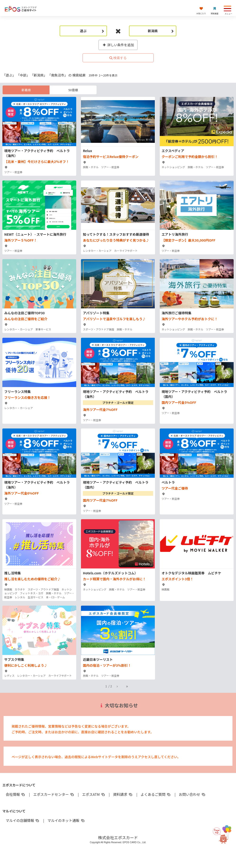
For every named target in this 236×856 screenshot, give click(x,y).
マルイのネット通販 (66, 820)
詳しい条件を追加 (118, 44)
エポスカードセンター (53, 794)
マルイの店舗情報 (23, 820)
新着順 (26, 90)
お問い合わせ (192, 794)
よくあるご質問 (156, 794)
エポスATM (94, 794)
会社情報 (16, 794)
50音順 (73, 90)
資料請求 (123, 794)
